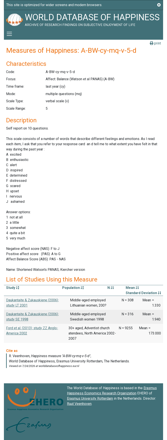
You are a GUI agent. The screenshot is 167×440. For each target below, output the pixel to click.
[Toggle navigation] (9, 34)
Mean (132, 288)
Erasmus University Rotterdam (90, 398)
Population (73, 288)
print (155, 43)
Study (12, 288)
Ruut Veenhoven (79, 404)
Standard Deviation (143, 293)
